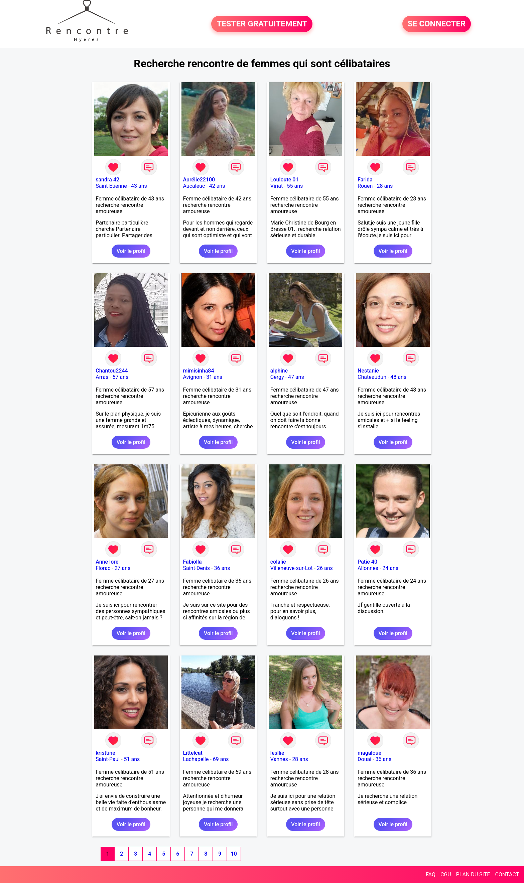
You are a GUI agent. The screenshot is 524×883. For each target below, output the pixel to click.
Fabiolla (192, 562)
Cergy (277, 377)
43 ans (139, 186)
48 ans (398, 377)
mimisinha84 (198, 370)
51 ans (132, 759)
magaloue (369, 753)
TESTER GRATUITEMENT (262, 24)
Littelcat (193, 753)
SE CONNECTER (437, 24)
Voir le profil (131, 251)
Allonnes (368, 568)
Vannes (279, 759)
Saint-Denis (196, 568)
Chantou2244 (112, 370)
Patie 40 (367, 562)
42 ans (217, 186)
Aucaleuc (194, 186)
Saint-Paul (108, 759)
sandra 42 (107, 179)
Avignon (192, 377)
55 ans (295, 186)
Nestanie (368, 370)
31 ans (214, 377)
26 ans (325, 568)
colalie (278, 562)
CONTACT (507, 874)
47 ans (296, 377)
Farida (365, 179)
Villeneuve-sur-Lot (291, 568)
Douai (364, 759)
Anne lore (107, 562)
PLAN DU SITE (473, 874)
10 (234, 854)
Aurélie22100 (199, 179)
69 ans (221, 759)
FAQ (430, 874)
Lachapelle (196, 759)
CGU (445, 874)
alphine (279, 370)
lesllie (277, 753)
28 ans (385, 186)
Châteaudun (372, 377)
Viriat (276, 186)
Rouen (365, 186)
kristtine (105, 753)
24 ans (390, 568)
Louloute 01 (284, 179)
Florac (103, 568)
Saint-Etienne (111, 186)
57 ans (121, 377)
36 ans (222, 568)
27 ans (123, 568)
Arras (102, 377)
